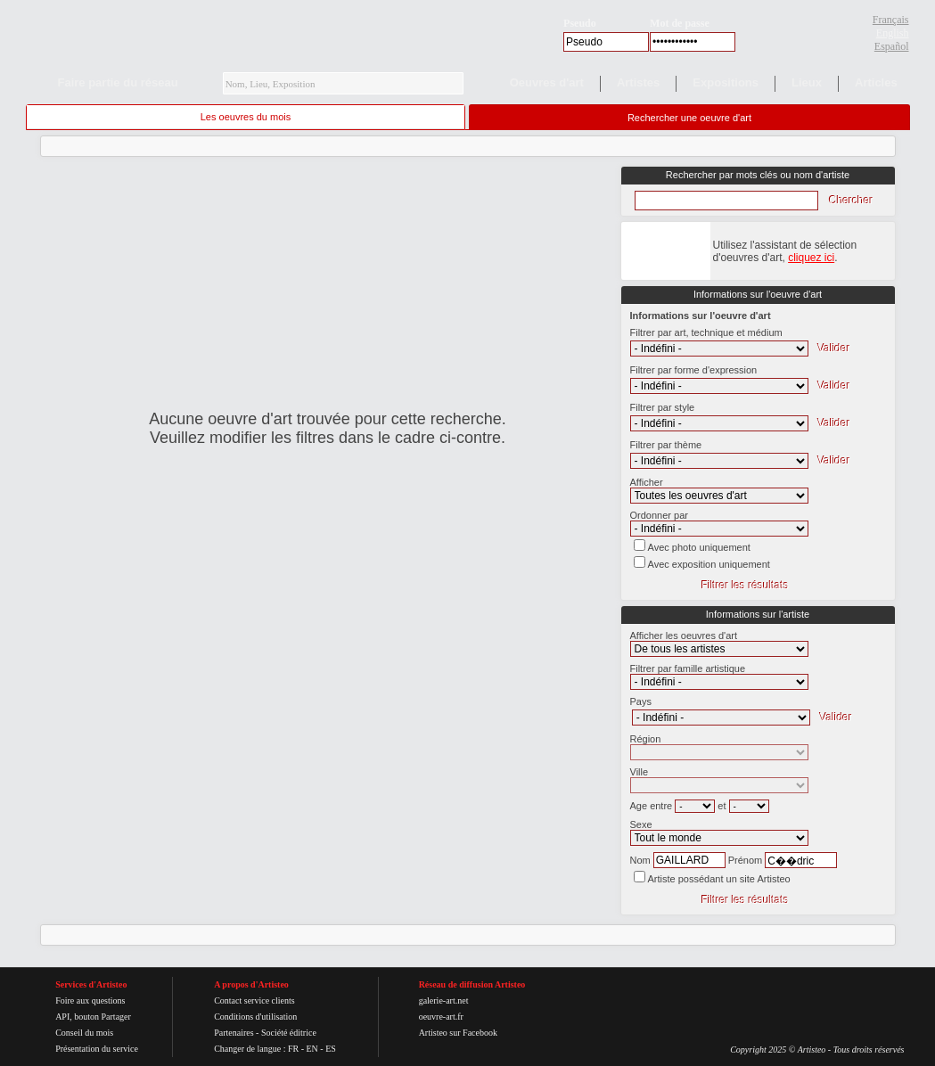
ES (330, 1049)
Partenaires (233, 1032)
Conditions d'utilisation (255, 1016)
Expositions (726, 82)
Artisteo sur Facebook (458, 1032)
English (892, 33)
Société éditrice (288, 1032)
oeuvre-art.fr (441, 1016)
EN (311, 1049)
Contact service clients (254, 1000)
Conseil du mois (84, 1032)
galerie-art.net (444, 1000)
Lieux (806, 82)
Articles (876, 82)
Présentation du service (96, 1049)
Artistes (638, 82)
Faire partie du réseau (118, 82)
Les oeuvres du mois (246, 116)
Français (891, 19)
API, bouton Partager (93, 1016)
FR (293, 1049)
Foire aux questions (90, 1000)
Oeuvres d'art (547, 82)
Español (891, 46)
